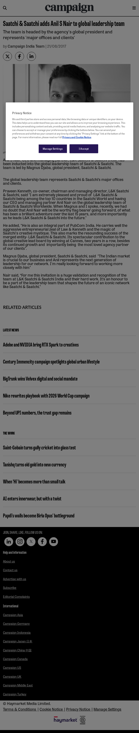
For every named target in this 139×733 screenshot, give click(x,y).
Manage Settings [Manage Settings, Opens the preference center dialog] (53, 148)
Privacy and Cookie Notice (76, 137)
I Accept (84, 148)
